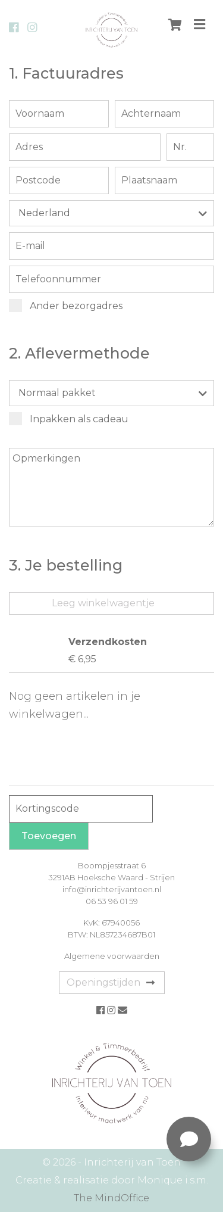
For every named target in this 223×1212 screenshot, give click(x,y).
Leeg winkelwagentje (103, 603)
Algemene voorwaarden (111, 956)
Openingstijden (111, 982)
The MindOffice (111, 1198)
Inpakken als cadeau (69, 418)
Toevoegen (48, 836)
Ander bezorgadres (66, 305)
